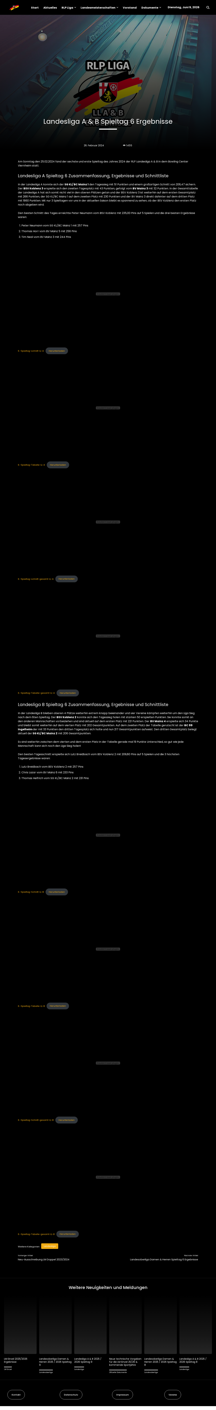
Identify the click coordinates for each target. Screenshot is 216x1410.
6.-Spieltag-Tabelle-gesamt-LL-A (36, 693)
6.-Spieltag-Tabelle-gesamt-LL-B (36, 1234)
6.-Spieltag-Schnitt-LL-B (31, 892)
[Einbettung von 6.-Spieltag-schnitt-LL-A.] (108, 293)
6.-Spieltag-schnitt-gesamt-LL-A (36, 578)
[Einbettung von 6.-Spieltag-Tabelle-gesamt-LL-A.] (108, 635)
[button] (208, 7)
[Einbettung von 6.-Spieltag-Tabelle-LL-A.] (108, 407)
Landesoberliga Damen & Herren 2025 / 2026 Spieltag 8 (160, 1362)
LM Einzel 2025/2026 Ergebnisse (16, 1361)
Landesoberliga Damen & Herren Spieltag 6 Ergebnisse (164, 1259)
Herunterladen (57, 350)
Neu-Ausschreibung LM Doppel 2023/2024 (43, 1259)
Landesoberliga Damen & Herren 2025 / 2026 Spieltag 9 (55, 1362)
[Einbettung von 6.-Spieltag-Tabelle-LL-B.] (108, 949)
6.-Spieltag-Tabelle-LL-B (31, 1005)
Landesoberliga (46, 1373)
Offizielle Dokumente (118, 1376)
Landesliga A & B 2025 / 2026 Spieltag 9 (88, 1361)
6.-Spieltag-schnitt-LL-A (31, 350)
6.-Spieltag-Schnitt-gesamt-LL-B (36, 1120)
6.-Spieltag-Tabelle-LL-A (31, 464)
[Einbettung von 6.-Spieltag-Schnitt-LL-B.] (108, 835)
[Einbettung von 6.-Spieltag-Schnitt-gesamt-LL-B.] (108, 1063)
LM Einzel (8, 1370)
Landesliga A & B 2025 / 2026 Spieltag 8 (193, 1361)
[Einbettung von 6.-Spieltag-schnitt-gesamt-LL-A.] (108, 522)
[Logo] (14, 7)
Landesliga (49, 1246)
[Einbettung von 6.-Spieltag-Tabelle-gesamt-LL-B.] (108, 1177)
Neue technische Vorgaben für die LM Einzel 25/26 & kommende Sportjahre (125, 1364)
